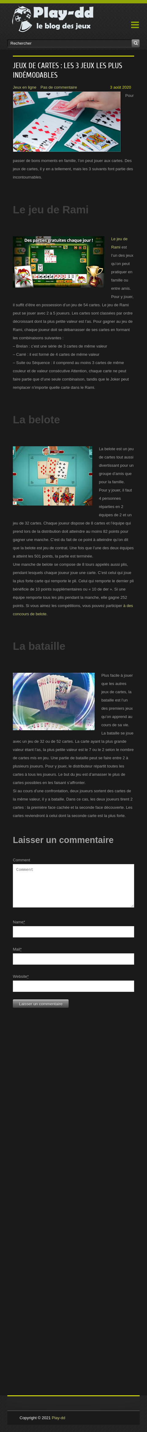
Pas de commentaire (58, 87)
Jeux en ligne (24, 87)
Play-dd (58, 1425)
